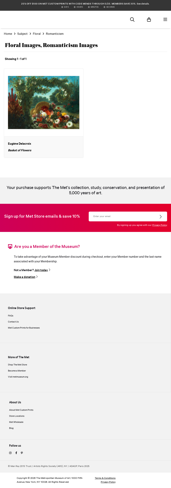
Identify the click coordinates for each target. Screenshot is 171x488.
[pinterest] (22, 453)
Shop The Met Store (17, 364)
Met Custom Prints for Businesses (24, 327)
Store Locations (16, 416)
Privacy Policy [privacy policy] (108, 482)
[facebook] (16, 453)
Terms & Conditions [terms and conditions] (105, 478)
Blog (11, 428)
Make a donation (24, 277)
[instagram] (10, 453)
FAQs (10, 315)
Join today (41, 270)
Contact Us (13, 321)
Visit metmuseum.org (18, 376)
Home (8, 34)
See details (143, 3)
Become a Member (17, 370)
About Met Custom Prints (21, 410)
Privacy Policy (159, 225)
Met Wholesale (16, 422)
